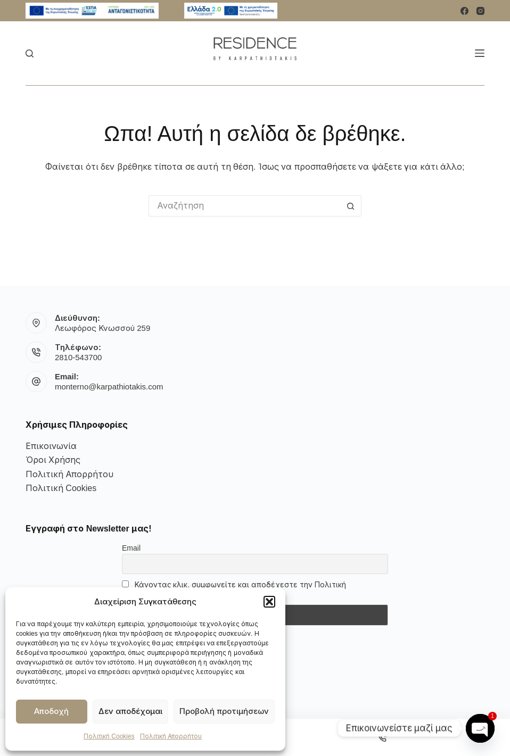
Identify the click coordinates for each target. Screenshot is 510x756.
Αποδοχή (51, 711)
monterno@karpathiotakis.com (109, 386)
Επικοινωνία (51, 446)
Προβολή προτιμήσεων (224, 711)
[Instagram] (480, 11)
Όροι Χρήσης (53, 459)
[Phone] (383, 737)
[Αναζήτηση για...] (244, 206)
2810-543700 (78, 357)
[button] (269, 601)
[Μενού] (479, 53)
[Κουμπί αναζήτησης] (350, 206)
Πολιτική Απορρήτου (171, 736)
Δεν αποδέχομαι (130, 711)
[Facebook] (464, 11)
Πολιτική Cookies (109, 736)
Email (131, 548)
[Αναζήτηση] (30, 53)
